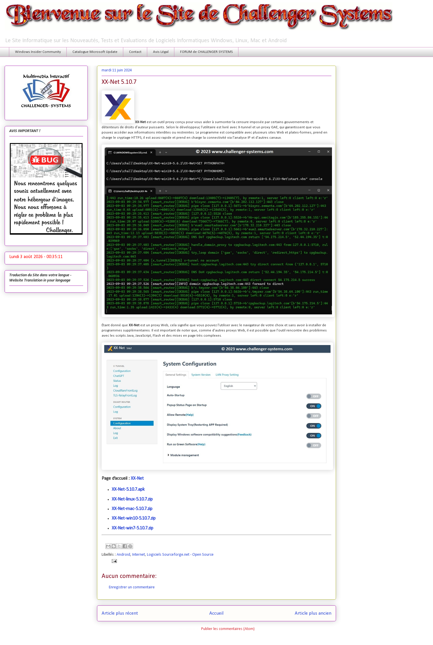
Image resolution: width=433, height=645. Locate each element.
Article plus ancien (313, 613)
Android (123, 555)
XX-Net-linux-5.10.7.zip (132, 499)
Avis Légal (161, 52)
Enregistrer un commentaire (132, 587)
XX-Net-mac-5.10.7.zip (132, 509)
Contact (135, 52)
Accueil (216, 613)
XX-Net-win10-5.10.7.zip (134, 518)
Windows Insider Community (38, 52)
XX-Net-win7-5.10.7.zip (132, 528)
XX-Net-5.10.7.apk (128, 489)
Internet (138, 555)
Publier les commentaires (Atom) (228, 629)
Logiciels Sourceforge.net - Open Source (180, 555)
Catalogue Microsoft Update (94, 52)
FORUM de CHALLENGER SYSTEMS (206, 52)
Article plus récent (120, 613)
